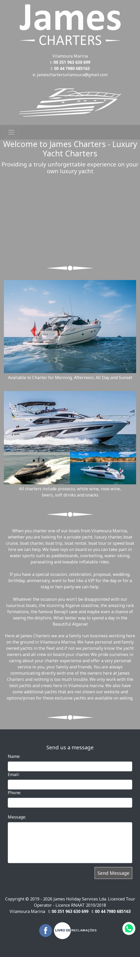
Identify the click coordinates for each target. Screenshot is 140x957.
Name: (14, 756)
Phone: (14, 792)
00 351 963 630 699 (71, 62)
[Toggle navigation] (11, 132)
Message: (17, 817)
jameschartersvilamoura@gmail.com (72, 75)
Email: (13, 774)
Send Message (113, 873)
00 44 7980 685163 (72, 68)
